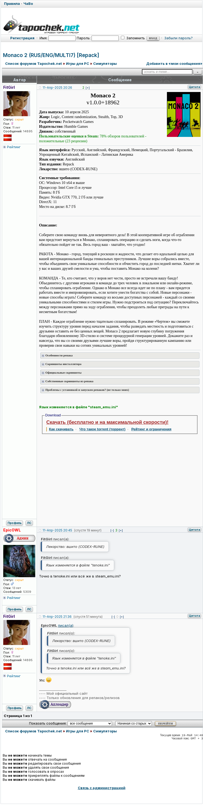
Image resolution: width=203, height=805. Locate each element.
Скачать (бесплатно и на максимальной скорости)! (107, 422)
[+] (88, 88)
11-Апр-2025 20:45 (57, 530)
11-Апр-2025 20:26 (57, 88)
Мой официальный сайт (67, 693)
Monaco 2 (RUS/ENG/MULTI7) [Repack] (51, 55)
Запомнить (133, 38)
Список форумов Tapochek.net (33, 63)
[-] (112, 530)
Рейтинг (14, 147)
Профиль (15, 523)
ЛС (29, 523)
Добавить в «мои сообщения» (174, 63)
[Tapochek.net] (101, 23)
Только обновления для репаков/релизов (83, 698)
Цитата (194, 87)
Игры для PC (77, 63)
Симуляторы (105, 63)
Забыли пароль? (178, 38)
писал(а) (65, 625)
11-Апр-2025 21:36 (57, 617)
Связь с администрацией (101, 788)
